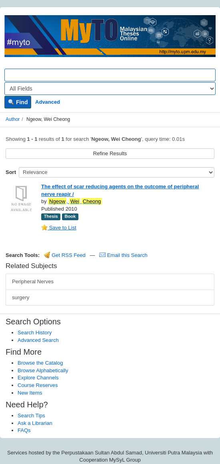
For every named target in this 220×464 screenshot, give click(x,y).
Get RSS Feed (65, 255)
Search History (35, 333)
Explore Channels (38, 378)
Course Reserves (38, 385)
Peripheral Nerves (33, 281)
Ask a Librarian (35, 423)
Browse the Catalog (40, 363)
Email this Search (123, 255)
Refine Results (110, 153)
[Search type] (110, 88)
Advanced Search (38, 340)
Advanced (47, 102)
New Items (30, 393)
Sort (11, 172)
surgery (20, 297)
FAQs (24, 430)
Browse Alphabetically (43, 370)
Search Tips (31, 416)
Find (18, 102)
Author (13, 119)
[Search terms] (110, 75)
